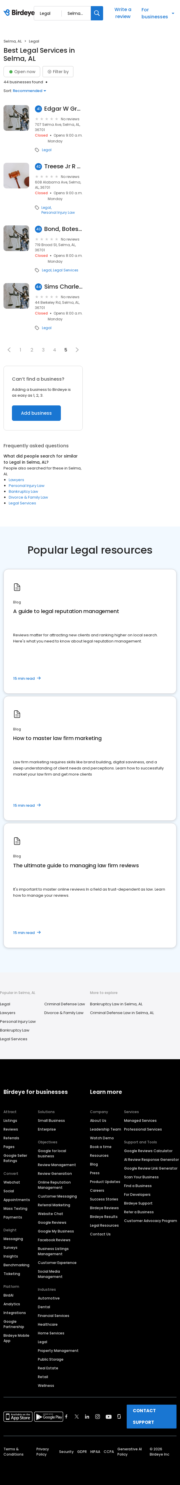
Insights (10, 1256)
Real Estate (48, 1368)
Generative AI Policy (129, 1452)
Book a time (101, 1146)
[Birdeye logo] (20, 13)
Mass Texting (15, 1208)
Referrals (11, 1138)
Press (95, 1172)
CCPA (109, 1451)
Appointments (16, 1199)
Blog (94, 1164)
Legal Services (65, 270)
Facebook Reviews (54, 1239)
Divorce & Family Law (28, 497)
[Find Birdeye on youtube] (109, 1417)
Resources (99, 1155)
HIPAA (95, 1451)
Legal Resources (104, 1225)
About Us (98, 1120)
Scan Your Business (141, 1177)
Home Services (51, 1333)
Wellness (46, 1385)
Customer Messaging (57, 1196)
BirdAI (8, 1295)
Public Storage (50, 1359)
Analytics (11, 1304)
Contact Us (100, 1234)
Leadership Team (105, 1129)
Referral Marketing (54, 1205)
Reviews (10, 1129)
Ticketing (11, 1273)
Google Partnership (13, 1324)
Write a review (122, 13)
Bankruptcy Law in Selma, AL (116, 1004)
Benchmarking (16, 1264)
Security (66, 1451)
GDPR (82, 1451)
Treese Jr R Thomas (63, 166)
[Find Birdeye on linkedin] (87, 1417)
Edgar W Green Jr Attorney (63, 108)
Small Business (51, 1120)
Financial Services (53, 1315)
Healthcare (48, 1324)
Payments (12, 1217)
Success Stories (104, 1199)
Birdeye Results (104, 1216)
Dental (44, 1306)
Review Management (57, 1164)
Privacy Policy (42, 1452)
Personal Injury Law (58, 212)
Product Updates (105, 1181)
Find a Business (138, 1185)
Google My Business (56, 1231)
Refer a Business (139, 1211)
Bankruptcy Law (23, 491)
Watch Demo (102, 1138)
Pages (9, 1146)
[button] (9, 350)
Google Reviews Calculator (148, 1150)
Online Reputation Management (54, 1185)
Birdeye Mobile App (16, 1338)
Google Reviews (52, 1222)
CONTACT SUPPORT (144, 1416)
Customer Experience (57, 1262)
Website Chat (50, 1213)
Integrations (14, 1312)
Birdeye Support (138, 1203)
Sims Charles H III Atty (63, 286)
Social (8, 1191)
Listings (10, 1120)
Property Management (58, 1350)
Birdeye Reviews (104, 1207)
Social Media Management (50, 1274)
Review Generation (55, 1173)
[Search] (97, 13)
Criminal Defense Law (64, 1004)
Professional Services (143, 1129)
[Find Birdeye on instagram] (97, 1417)
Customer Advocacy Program (150, 1220)
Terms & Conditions (13, 1452)
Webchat (11, 1182)
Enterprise (47, 1129)
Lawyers (16, 480)
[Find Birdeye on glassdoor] (119, 1417)
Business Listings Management (53, 1251)
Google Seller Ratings (15, 1158)
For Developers (137, 1194)
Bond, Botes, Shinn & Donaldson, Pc (63, 229)
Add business (36, 413)
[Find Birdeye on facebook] (66, 1417)
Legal (47, 150)
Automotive (49, 1298)
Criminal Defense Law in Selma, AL (122, 1013)
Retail (43, 1376)
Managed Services (140, 1120)
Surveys (10, 1247)
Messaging (13, 1238)
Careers (97, 1190)
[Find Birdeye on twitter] (77, 1417)
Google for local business (52, 1153)
